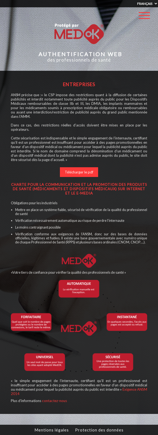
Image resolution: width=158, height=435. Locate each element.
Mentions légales (51, 429)
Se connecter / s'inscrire (144, 30)
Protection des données (99, 429)
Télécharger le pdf (79, 172)
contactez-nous (54, 401)
